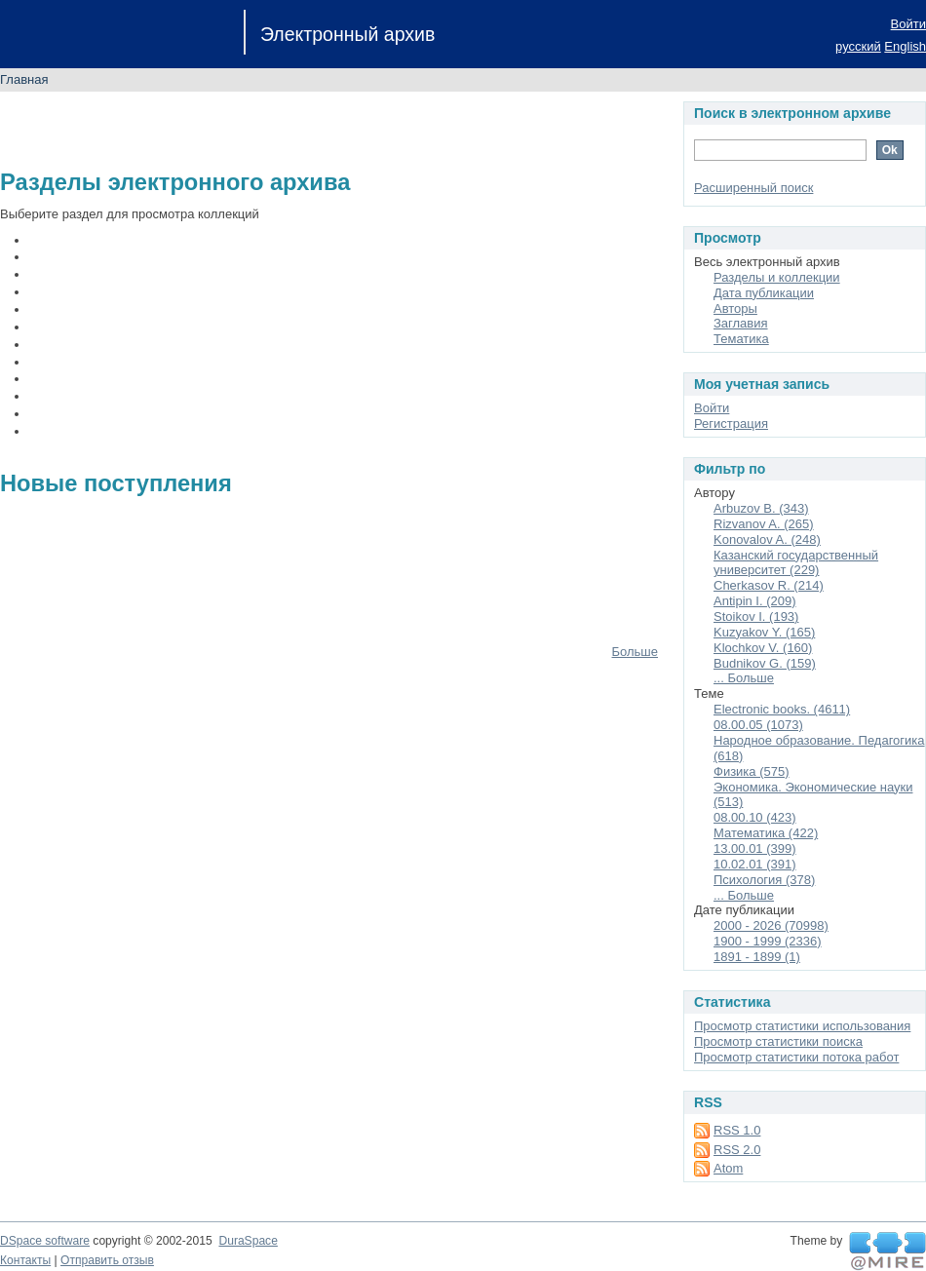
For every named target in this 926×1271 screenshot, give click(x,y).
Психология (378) (764, 879)
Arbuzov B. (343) (761, 508)
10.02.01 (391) (755, 864)
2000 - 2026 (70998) (771, 925)
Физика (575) (752, 771)
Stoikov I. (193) (756, 616)
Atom (728, 1168)
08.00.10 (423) (755, 817)
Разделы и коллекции (777, 277)
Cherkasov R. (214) (769, 585)
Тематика (741, 338)
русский (858, 46)
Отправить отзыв (107, 1260)
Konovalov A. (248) (767, 539)
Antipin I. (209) (755, 601)
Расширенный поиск (753, 187)
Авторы (735, 308)
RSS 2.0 (737, 1149)
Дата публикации (764, 293)
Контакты (25, 1260)
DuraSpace (247, 1241)
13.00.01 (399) (755, 848)
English (905, 46)
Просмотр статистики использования (802, 1026)
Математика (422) (766, 833)
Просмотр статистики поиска (778, 1041)
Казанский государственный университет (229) (796, 563)
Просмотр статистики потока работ (796, 1057)
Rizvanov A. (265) (764, 524)
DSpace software (45, 1241)
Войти (908, 24)
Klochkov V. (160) (763, 647)
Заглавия (741, 323)
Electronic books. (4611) (782, 709)
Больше (635, 651)
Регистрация (731, 423)
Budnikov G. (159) (765, 663)
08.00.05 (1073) (758, 724)
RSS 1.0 (737, 1130)
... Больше (744, 678)
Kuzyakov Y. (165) (764, 632)
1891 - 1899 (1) (757, 956)
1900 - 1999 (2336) (768, 941)
